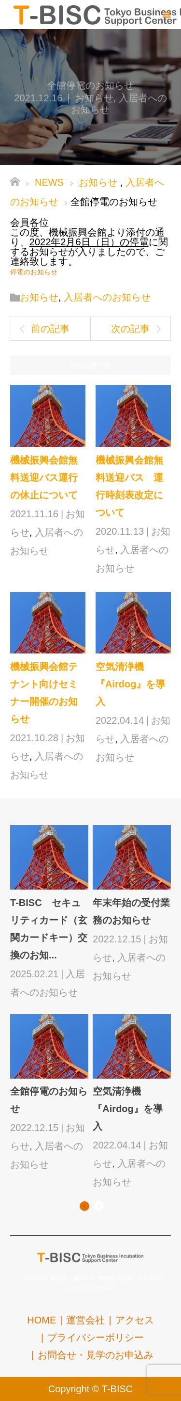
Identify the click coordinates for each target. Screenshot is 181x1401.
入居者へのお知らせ (107, 297)
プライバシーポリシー (95, 1337)
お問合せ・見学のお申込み (95, 1355)
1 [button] (84, 1206)
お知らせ (94, 98)
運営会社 (85, 1320)
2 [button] (99, 1206)
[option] (92, 1008)
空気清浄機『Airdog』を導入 (130, 684)
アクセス (134, 1320)
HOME (41, 1320)
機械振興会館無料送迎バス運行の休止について (44, 477)
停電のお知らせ (33, 272)
